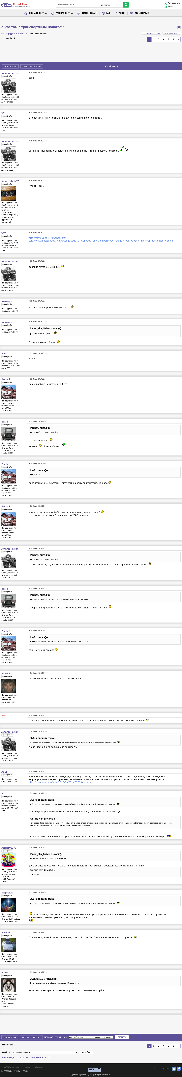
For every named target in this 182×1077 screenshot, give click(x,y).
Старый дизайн (89, 13)
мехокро (6, 301)
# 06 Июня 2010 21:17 (37, 673)
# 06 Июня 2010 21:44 (37, 847)
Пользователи (142, 13)
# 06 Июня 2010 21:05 (37, 506)
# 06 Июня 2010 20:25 (37, 73)
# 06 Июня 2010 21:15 (37, 588)
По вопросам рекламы (10, 1071)
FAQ (108, 13)
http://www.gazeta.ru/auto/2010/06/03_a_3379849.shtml (60, 782)
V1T (3, 113)
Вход (170, 6)
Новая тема (10, 66)
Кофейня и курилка (38, 34)
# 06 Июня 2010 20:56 (37, 353)
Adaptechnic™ (10, 181)
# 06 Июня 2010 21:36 (37, 793)
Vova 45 (6, 932)
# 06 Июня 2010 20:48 (37, 261)
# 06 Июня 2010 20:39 (37, 113)
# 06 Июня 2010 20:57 (37, 379)
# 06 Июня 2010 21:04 (37, 464)
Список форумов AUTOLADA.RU (14, 34)
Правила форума (64, 13)
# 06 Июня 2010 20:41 (37, 181)
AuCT (4, 772)
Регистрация (174, 3)
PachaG (5, 379)
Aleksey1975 (8, 848)
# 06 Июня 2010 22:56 (37, 972)
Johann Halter (9, 73)
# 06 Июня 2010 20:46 (37, 233)
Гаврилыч (7, 892)
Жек (3, 353)
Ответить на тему (32, 66)
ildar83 (5, 673)
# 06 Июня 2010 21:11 (37, 548)
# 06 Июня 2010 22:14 (37, 932)
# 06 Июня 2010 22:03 (37, 892)
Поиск (122, 13)
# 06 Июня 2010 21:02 (37, 421)
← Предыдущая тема (152, 33)
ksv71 (4, 421)
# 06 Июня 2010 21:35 (37, 771)
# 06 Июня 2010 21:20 (37, 731)
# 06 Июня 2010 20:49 (37, 322)
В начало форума (38, 13)
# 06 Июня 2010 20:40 (37, 141)
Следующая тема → (171, 33)
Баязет (5, 972)
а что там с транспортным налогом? (32, 27)
